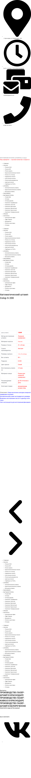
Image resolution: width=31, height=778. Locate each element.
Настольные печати (10, 178)
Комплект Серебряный (11, 202)
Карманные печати (10, 176)
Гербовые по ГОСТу (10, 184)
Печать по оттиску (10, 174)
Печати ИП (8, 169)
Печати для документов (11, 180)
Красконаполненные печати (12, 172)
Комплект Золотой (10, 204)
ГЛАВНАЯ (6, 163)
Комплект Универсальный (12, 212)
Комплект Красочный (11, 210)
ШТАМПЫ (6, 186)
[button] (15, 512)
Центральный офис (10, 217)
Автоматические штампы (12, 187)
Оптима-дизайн (9, 200)
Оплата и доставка (10, 223)
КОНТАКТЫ (6, 215)
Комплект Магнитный (11, 208)
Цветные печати (9, 182)
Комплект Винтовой (10, 206)
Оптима (7, 199)
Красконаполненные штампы (13, 189)
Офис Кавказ (8, 219)
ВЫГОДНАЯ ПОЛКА (8, 195)
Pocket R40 (8, 197)
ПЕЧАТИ (5, 165)
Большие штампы (10, 191)
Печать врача (8, 171)
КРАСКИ (5, 214)
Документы (8, 221)
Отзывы (7, 225)
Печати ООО (8, 167)
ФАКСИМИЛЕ (6, 193)
